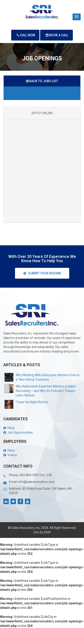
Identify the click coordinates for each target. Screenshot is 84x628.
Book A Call (57, 35)
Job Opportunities (18, 432)
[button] (77, 17)
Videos (10, 455)
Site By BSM (42, 532)
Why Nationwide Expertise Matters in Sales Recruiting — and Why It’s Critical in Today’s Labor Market (46, 391)
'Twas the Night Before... (33, 402)
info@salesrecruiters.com (36, 482)
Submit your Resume (42, 273)
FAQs (9, 428)
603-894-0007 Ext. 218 (35, 475)
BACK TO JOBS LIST (42, 81)
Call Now (26, 35)
